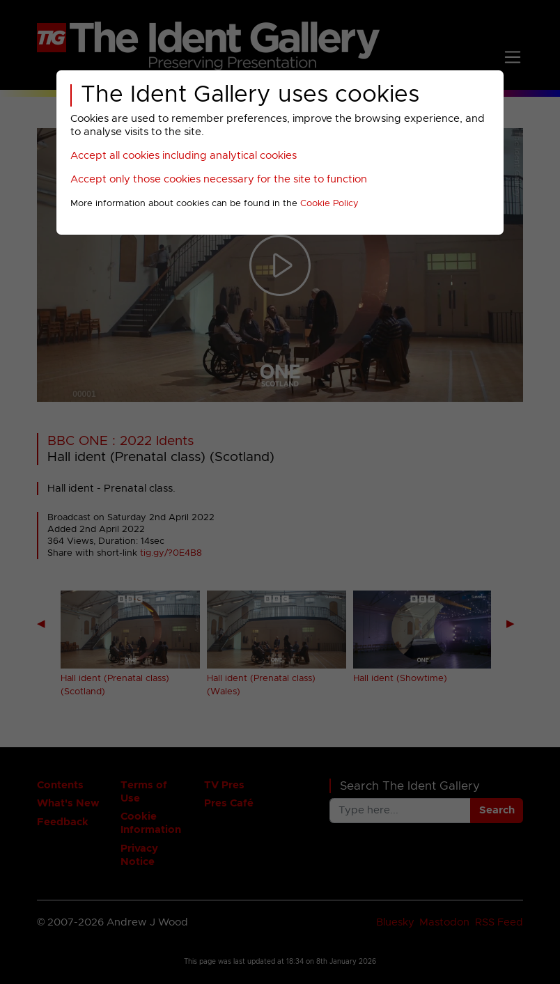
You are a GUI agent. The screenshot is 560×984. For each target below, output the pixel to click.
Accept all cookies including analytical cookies (183, 155)
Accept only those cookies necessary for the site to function (218, 179)
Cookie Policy (329, 203)
